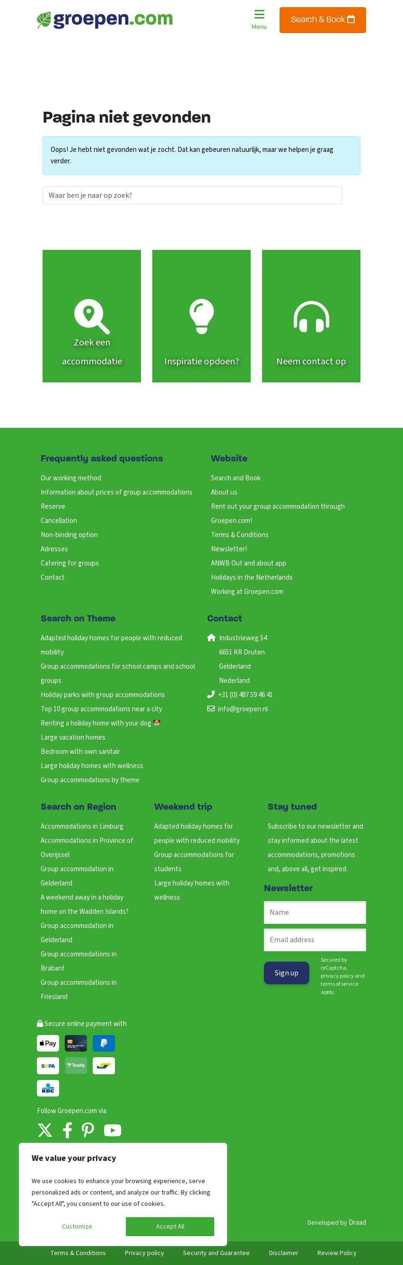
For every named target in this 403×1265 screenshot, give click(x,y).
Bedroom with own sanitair (80, 752)
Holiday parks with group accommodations (103, 695)
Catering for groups (70, 563)
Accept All (170, 1226)
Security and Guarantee (216, 1253)
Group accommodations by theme (90, 780)
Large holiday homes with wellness (92, 766)
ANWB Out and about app (248, 563)
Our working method (71, 478)
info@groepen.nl (243, 709)
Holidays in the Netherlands (252, 578)
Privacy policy (144, 1253)
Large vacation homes (73, 738)
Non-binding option (69, 535)
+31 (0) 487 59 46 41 (245, 695)
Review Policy (337, 1253)
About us (224, 492)
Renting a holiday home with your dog (100, 723)
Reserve (53, 507)
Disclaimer (283, 1253)
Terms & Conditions (240, 535)
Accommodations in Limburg (82, 827)
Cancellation (59, 521)
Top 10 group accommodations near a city (101, 709)
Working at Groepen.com (247, 592)
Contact (53, 578)
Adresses (54, 549)
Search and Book (236, 478)
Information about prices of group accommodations (117, 492)
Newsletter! (229, 549)
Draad (357, 1223)
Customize (77, 1226)
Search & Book (323, 20)
